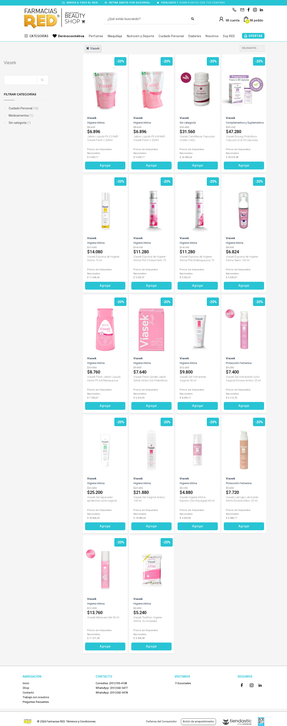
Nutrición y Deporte (140, 36)
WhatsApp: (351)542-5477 (112, 687)
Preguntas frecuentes (36, 701)
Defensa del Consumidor (161, 721)
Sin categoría (38, 122)
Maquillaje (115, 36)
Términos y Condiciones (80, 721)
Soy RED (229, 36)
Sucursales (183, 683)
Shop (26, 687)
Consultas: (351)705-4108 (111, 683)
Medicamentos (39, 115)
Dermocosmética (71, 36)
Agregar (105, 165)
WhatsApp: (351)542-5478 (112, 692)
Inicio (26, 683)
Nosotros (212, 36)
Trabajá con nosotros (36, 697)
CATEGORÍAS (39, 36)
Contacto (28, 692)
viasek (92, 48)
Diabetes (194, 36)
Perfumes (96, 36)
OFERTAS (256, 36)
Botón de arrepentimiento (198, 721)
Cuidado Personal (171, 36)
